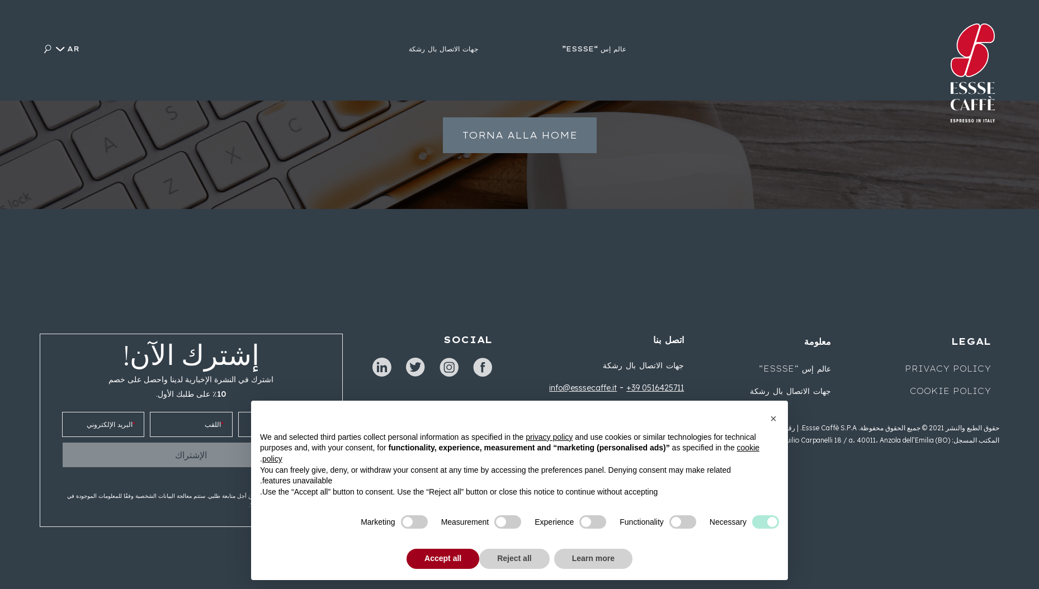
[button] (773, 419)
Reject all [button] (514, 558)
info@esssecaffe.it (583, 388)
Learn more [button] (593, 558)
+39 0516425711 (655, 388)
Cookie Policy (950, 391)
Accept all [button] (442, 558)
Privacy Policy (948, 369)
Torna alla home (519, 141)
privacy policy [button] (549, 437)
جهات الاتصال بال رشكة (643, 365)
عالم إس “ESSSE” (795, 369)
